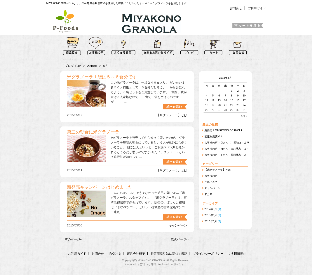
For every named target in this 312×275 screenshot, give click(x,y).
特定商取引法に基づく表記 (169, 253)
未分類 (208, 194)
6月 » (244, 116)
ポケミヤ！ (180, 264)
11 (206, 100)
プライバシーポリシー (208, 253)
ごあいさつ (211, 182)
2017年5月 (210, 209)
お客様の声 (211, 175)
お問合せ (236, 8)
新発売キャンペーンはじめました (99, 187)
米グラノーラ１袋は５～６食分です (102, 76)
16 (237, 100)
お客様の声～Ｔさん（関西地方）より (226, 154)
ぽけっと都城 (148, 264)
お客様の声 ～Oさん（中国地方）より (226, 142)
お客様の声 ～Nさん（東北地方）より (226, 148)
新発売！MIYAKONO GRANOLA (223, 130)
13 (219, 100)
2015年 (92, 66)
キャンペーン (212, 188)
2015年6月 (210, 215)
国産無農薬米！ (213, 136)
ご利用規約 (236, 253)
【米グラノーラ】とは (217, 169)
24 (244, 105)
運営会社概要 (136, 253)
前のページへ (74, 239)
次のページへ (180, 239)
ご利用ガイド (257, 8)
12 (212, 100)
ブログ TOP (73, 66)
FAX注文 (115, 253)
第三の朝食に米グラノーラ (93, 132)
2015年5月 (210, 221)
